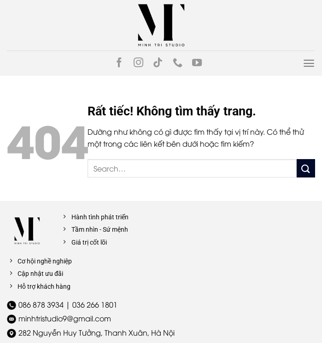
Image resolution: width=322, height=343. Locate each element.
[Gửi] (306, 168)
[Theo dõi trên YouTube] (197, 63)
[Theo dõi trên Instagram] (138, 63)
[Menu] (309, 63)
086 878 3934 (41, 304)
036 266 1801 (94, 304)
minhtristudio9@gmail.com (64, 318)
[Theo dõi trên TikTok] (158, 63)
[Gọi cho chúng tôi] (177, 63)
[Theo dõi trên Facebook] (119, 63)
